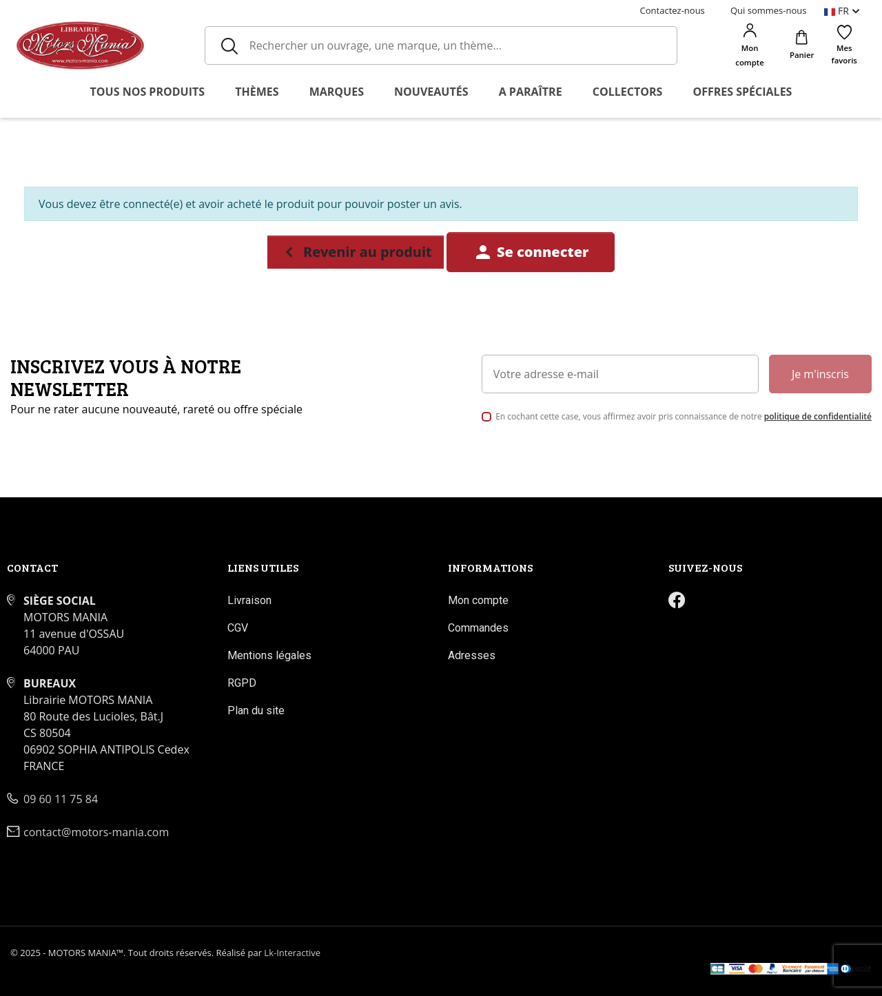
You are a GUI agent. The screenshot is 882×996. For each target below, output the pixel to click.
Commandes (478, 627)
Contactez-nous (672, 10)
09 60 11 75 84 (60, 799)
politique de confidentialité (818, 416)
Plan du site (256, 710)
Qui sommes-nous (768, 10)
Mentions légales (269, 655)
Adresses (471, 655)
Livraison (249, 600)
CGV (237, 627)
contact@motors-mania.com (96, 832)
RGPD (241, 682)
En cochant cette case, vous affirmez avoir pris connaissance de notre (683, 416)
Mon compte (478, 600)
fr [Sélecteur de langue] (837, 10)
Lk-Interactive (292, 952)
